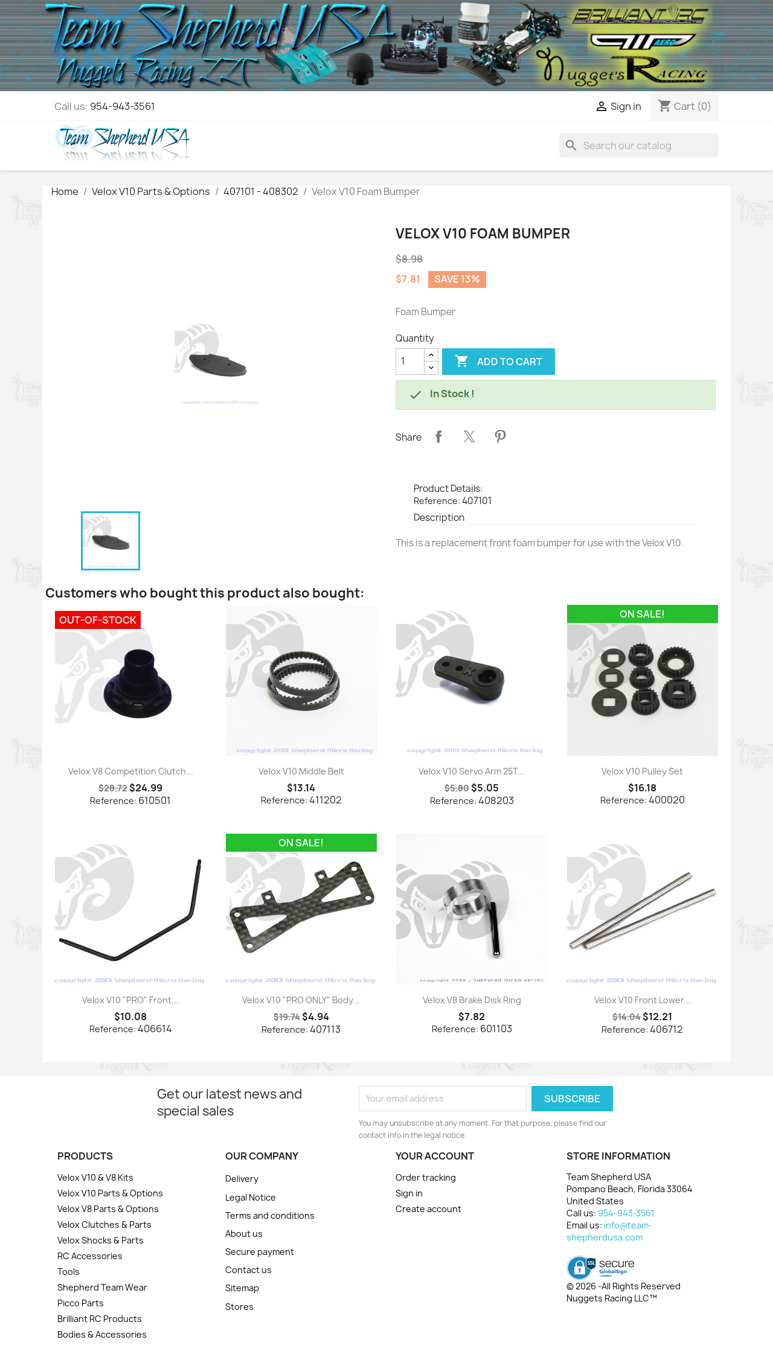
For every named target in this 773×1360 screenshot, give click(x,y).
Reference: (437, 500)
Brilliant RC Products (99, 1318)
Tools (68, 1271)
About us (244, 1233)
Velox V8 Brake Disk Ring (472, 1000)
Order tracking (426, 1177)
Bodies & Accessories (102, 1334)
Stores (239, 1306)
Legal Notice (250, 1197)
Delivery (241, 1178)
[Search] (639, 145)
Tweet (469, 436)
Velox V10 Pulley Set (642, 771)
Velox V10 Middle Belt (301, 771)
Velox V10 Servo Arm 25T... (472, 771)
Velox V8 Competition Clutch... (130, 771)
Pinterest (500, 436)
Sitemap (242, 1288)
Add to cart (498, 361)
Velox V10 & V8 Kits (95, 1177)
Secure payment (259, 1251)
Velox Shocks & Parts (100, 1240)
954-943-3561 (122, 106)
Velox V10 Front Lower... (642, 1000)
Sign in (409, 1193)
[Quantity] (410, 361)
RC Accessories (90, 1256)
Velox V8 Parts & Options (108, 1209)
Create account (428, 1209)
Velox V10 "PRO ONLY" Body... (301, 1000)
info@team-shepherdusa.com (609, 1231)
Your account (435, 1156)
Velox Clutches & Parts (104, 1224)
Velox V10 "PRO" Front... (130, 1000)
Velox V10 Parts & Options (110, 1193)
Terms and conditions (270, 1215)
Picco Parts (80, 1303)
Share (438, 436)
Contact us (248, 1269)
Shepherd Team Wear (102, 1287)
